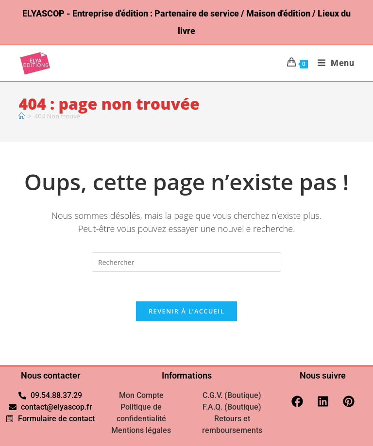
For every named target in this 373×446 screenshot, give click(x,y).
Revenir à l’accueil (186, 311)
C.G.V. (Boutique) (232, 395)
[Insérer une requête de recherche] (186, 262)
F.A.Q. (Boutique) (232, 407)
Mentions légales (141, 430)
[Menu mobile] (332, 63)
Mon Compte (141, 395)
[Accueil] (21, 116)
